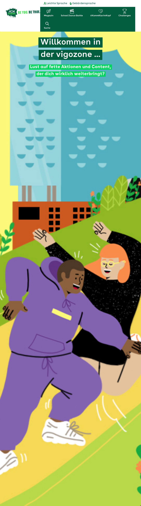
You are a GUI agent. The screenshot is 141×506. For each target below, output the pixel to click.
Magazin (48, 16)
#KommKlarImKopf (100, 16)
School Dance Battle (72, 16)
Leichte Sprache (57, 3)
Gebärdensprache (84, 3)
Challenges (124, 16)
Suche (47, 25)
